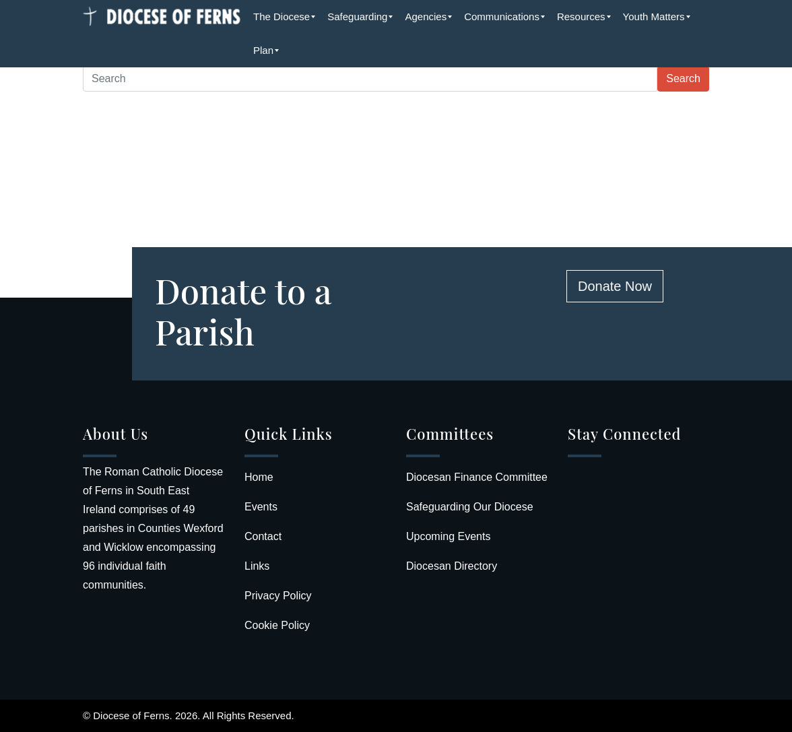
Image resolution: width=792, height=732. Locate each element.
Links (256, 566)
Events (260, 506)
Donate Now (615, 286)
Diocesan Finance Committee (477, 477)
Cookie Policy (277, 625)
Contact (263, 536)
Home (258, 477)
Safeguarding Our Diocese (469, 506)
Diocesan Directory (451, 566)
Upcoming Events (448, 536)
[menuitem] (281, 17)
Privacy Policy (278, 595)
